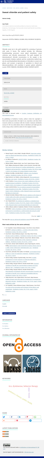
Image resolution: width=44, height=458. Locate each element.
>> (6, 294)
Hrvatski (4, 306)
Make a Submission (9, 313)
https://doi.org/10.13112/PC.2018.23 (14, 35)
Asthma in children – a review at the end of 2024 (24, 230)
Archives (9, 8)
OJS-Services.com (29, 452)
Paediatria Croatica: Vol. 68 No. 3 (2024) (19, 213)
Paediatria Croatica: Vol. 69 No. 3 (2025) (21, 175)
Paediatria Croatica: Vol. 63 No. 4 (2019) (16, 261)
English (4, 304)
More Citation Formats (12, 140)
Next (38, 216)
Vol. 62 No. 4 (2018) (18, 8)
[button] (6, 417)
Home (4, 8)
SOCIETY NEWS (22, 159)
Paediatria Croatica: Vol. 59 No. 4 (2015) (24, 267)
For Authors (5, 326)
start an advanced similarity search (20, 219)
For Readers (5, 323)
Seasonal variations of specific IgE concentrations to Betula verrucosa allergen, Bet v (22, 265)
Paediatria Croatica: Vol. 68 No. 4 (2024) (16, 232)
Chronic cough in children (13, 236)
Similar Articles (7, 150)
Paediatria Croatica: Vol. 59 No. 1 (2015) (21, 241)
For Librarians (5, 328)
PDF (6, 73)
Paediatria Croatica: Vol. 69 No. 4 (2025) (28, 179)
